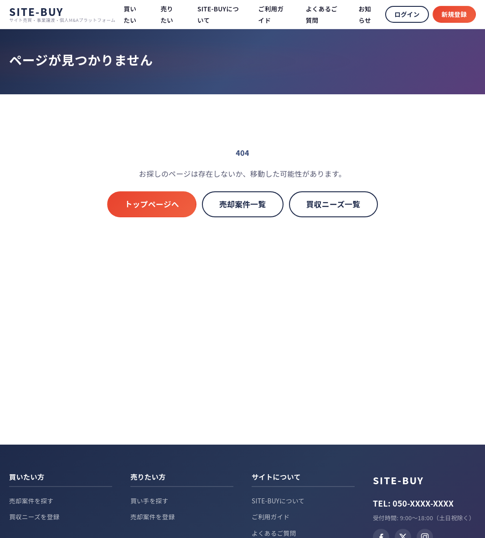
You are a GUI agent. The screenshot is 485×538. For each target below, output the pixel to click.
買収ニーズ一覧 (333, 204)
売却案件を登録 (152, 516)
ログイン (406, 14)
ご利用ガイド (270, 516)
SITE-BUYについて (278, 500)
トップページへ (151, 204)
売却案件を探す (31, 500)
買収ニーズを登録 (34, 516)
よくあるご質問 (274, 533)
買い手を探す (149, 500)
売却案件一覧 (242, 204)
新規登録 (454, 14)
